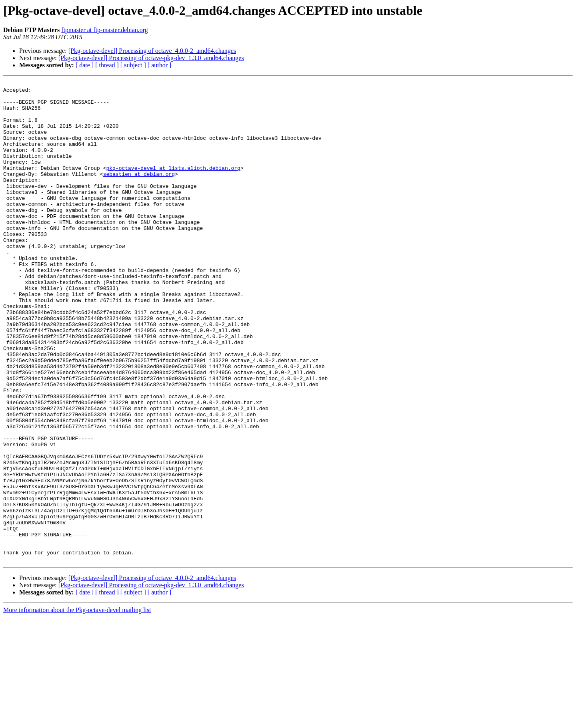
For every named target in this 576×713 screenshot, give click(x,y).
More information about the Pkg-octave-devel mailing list (77, 706)
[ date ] (85, 65)
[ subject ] (133, 65)
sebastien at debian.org (139, 193)
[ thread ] (107, 65)
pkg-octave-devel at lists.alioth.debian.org (173, 185)
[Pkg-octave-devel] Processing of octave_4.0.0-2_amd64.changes (152, 50)
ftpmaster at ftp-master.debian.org (104, 29)
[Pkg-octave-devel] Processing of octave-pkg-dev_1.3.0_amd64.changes (151, 57)
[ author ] (160, 65)
